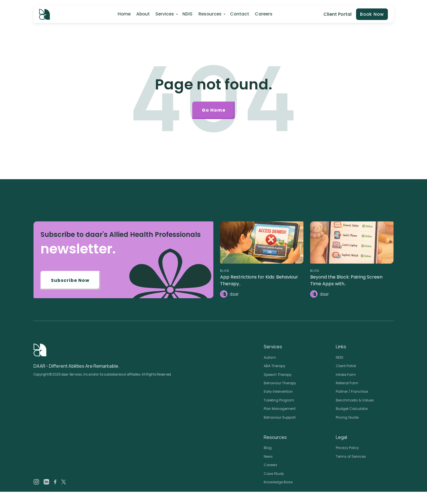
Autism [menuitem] (270, 359)
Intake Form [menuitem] (346, 376)
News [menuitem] (268, 458)
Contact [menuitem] (239, 14)
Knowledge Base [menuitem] (278, 484)
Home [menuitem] (124, 14)
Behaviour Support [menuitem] (280, 419)
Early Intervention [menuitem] (278, 394)
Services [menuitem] (164, 14)
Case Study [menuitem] (274, 475)
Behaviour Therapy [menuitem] (280, 385)
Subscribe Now (71, 282)
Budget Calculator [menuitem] (352, 410)
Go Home (213, 111)
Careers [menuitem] (263, 14)
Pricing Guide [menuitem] (347, 419)
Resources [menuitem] (209, 14)
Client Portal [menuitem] (346, 368)
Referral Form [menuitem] (347, 385)
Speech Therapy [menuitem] (278, 376)
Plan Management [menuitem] (280, 410)
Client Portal (337, 14)
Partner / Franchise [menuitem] (352, 394)
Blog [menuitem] (268, 450)
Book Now (371, 14)
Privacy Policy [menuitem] (347, 450)
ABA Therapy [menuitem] (274, 368)
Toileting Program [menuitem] (279, 402)
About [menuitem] (143, 14)
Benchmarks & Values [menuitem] (355, 402)
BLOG (225, 273)
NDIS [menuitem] (187, 14)
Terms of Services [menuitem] (351, 458)
